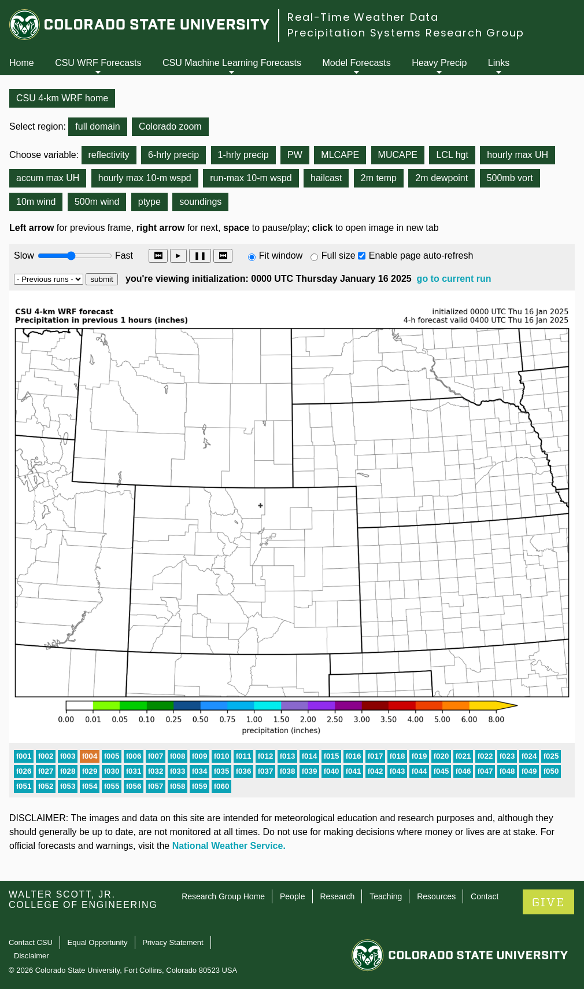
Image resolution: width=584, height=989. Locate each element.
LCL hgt (452, 155)
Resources (436, 896)
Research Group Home (223, 896)
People (292, 896)
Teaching (385, 896)
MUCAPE (397, 155)
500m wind (97, 202)
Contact (484, 896)
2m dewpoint (441, 178)
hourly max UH (517, 155)
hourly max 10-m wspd (144, 178)
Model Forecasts (357, 63)
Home (21, 63)
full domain (97, 126)
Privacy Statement (173, 942)
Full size (338, 255)
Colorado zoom (170, 126)
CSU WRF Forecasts (98, 63)
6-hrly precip (173, 155)
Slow (24, 255)
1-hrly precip (243, 155)
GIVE (548, 902)
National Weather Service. (229, 846)
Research (337, 896)
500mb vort (510, 178)
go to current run (454, 279)
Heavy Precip (439, 63)
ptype (149, 202)
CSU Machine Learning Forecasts (231, 63)
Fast (123, 255)
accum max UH (47, 178)
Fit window (281, 255)
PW (294, 155)
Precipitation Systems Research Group (405, 32)
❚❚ (200, 255)
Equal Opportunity (98, 942)
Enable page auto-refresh (421, 255)
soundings (200, 202)
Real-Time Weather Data (363, 17)
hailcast (326, 178)
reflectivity (109, 155)
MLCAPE (340, 155)
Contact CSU (31, 942)
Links (498, 63)
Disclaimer (31, 955)
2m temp (379, 178)
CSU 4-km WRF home (62, 98)
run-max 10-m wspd (250, 178)
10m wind (36, 202)
